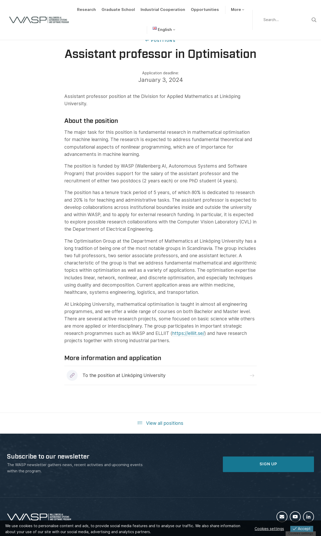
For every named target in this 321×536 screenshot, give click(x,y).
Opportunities (205, 9)
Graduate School (118, 9)
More (236, 9)
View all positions (160, 423)
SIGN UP (268, 464)
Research (86, 9)
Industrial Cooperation (163, 9)
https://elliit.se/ (188, 333)
